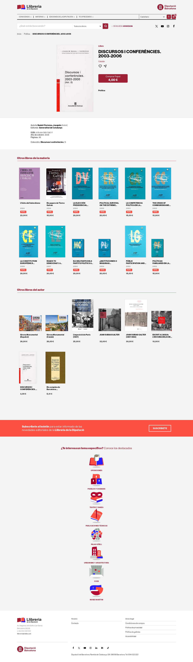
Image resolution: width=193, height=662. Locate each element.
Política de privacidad (133, 627)
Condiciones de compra (134, 623)
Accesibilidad (130, 636)
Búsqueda (122, 26)
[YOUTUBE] (162, 26)
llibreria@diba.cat (24, 634)
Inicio (19, 34)
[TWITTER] (157, 26)
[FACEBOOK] (174, 26)
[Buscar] (105, 26)
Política (101, 90)
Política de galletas (132, 632)
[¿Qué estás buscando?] (44, 26)
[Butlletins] (102, 648)
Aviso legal (129, 619)
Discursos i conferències (52, 142)
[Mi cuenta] (169, 17)
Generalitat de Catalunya (50, 127)
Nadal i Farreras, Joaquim (49, 125)
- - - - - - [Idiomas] (152, 17)
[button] (174, 17)
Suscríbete (160, 428)
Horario (74, 619)
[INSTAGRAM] (168, 26)
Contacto (75, 623)
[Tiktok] (108, 648)
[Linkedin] (96, 648)
